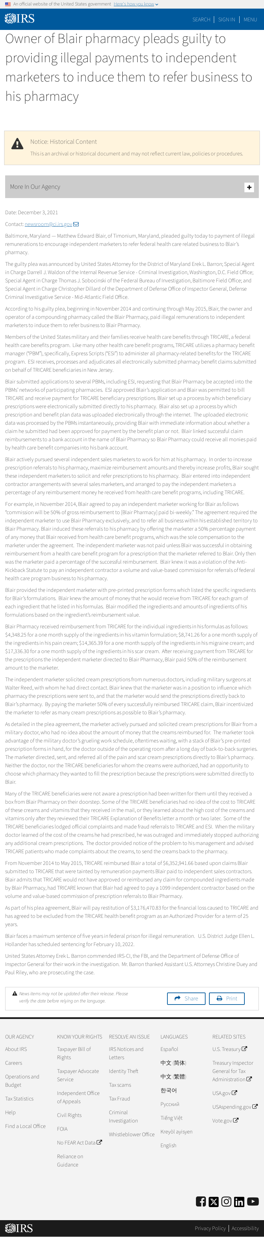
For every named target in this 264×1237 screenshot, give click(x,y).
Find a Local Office (25, 1126)
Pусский (170, 1104)
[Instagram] (226, 1202)
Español (169, 1049)
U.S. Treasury (229, 1049)
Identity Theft (123, 1071)
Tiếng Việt (172, 1118)
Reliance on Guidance (70, 1161)
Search (201, 19)
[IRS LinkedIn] (239, 1204)
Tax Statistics (19, 1099)
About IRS (16, 1049)
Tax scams (120, 1085)
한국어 (169, 1090)
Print (231, 999)
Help (10, 1112)
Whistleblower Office (132, 1134)
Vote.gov (225, 1121)
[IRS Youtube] (253, 1202)
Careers (13, 1063)
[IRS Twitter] (214, 1204)
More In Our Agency (132, 187)
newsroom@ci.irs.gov (52, 224)
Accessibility (245, 1228)
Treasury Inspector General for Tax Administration (232, 1071)
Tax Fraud (119, 1099)
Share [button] (191, 999)
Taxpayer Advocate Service (78, 1075)
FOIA (62, 1129)
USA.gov (224, 1093)
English (168, 1145)
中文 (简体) (173, 1063)
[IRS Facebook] (201, 1202)
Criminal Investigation (123, 1117)
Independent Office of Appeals (78, 1097)
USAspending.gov (234, 1107)
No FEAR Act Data (79, 1143)
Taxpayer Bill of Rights (74, 1053)
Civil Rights (69, 1115)
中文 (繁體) (173, 1077)
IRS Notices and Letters (126, 1053)
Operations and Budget (22, 1081)
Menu (250, 19)
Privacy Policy (210, 1228)
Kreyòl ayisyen (176, 1132)
